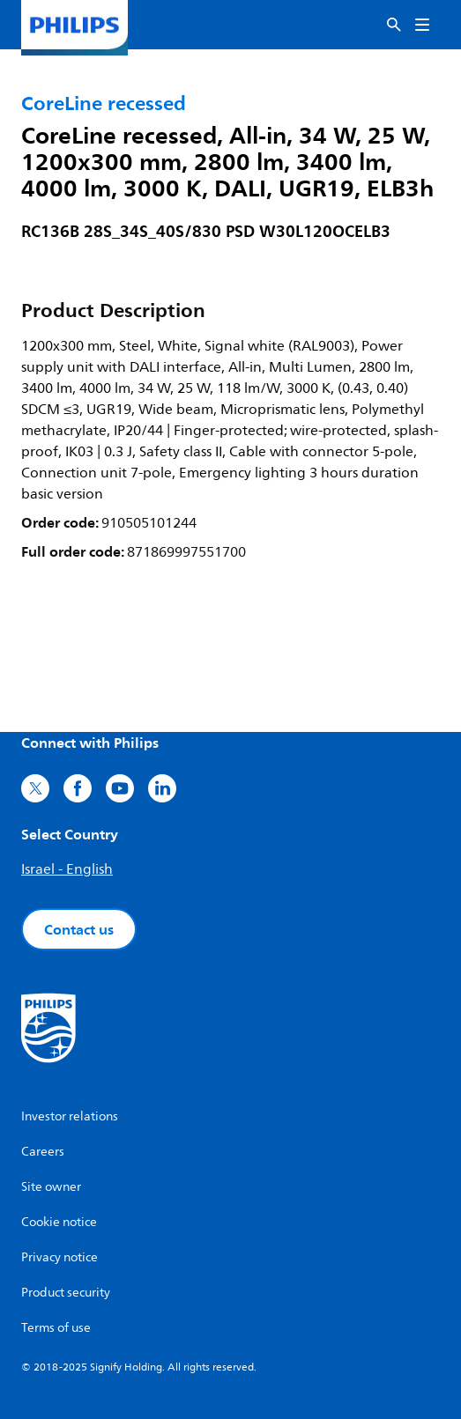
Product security (65, 1292)
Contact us (79, 929)
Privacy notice (59, 1257)
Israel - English (67, 869)
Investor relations (69, 1116)
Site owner (51, 1187)
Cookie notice (59, 1222)
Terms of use (56, 1328)
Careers (42, 1152)
